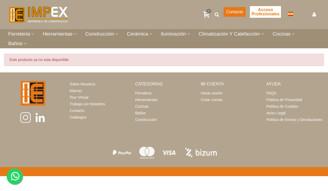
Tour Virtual (79, 97)
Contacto (234, 12)
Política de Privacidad (284, 100)
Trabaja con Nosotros (87, 104)
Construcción (99, 34)
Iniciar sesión (212, 93)
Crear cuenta (211, 100)
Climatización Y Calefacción (229, 34)
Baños (15, 43)
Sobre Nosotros (82, 84)
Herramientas (58, 34)
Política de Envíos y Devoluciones (294, 120)
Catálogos (78, 117)
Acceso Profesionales (265, 11)
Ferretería (19, 34)
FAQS (271, 93)
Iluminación (173, 34)
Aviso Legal (276, 113)
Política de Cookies (282, 106)
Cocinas (282, 34)
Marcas (76, 91)
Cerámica (137, 34)
